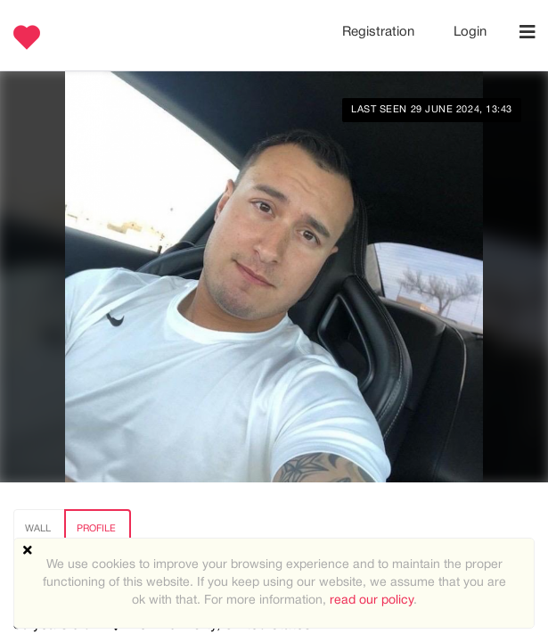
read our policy (371, 600)
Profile (96, 528)
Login (470, 32)
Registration (380, 32)
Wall (38, 528)
